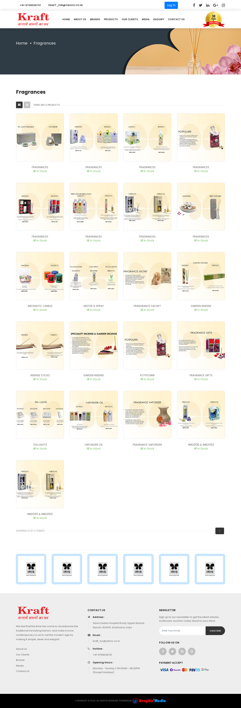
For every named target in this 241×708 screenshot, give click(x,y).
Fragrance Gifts (201, 375)
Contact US (176, 19)
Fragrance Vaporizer (147, 445)
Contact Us (22, 671)
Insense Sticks (40, 375)
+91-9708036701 (30, 5)
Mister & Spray (94, 306)
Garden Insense (201, 306)
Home (66, 19)
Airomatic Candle (40, 306)
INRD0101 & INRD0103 (40, 514)
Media (145, 19)
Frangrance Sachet (147, 306)
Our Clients (130, 19)
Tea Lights (40, 445)
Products (111, 19)
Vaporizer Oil (94, 445)
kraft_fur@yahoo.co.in (65, 5)
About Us (80, 19)
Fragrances (40, 167)
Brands (95, 19)
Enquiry (158, 19)
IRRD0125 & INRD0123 (201, 445)
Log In (171, 5)
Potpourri (147, 375)
